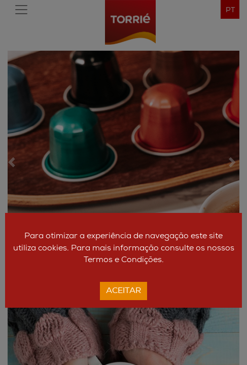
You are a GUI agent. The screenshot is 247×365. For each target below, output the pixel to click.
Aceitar (123, 291)
